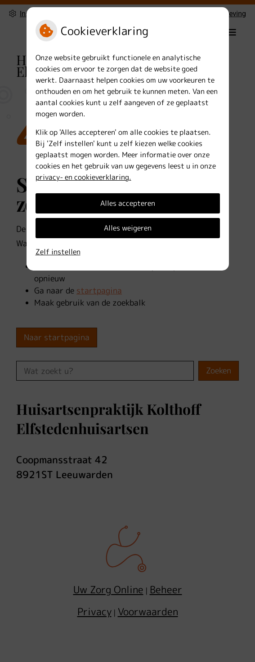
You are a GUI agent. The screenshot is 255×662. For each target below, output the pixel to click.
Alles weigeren (128, 228)
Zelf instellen (58, 252)
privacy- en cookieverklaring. (83, 177)
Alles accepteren (127, 203)
